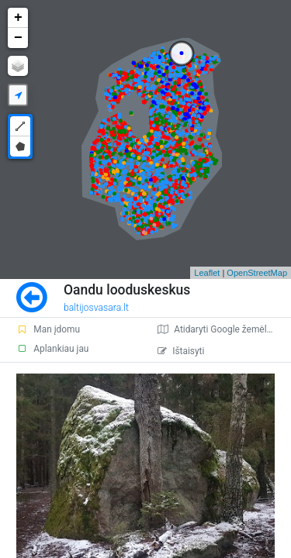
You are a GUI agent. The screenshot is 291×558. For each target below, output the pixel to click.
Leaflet (207, 272)
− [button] (18, 38)
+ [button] (18, 18)
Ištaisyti (181, 351)
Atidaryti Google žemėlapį (218, 329)
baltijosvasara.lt (96, 307)
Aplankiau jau (52, 348)
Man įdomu (48, 329)
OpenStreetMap (257, 272)
